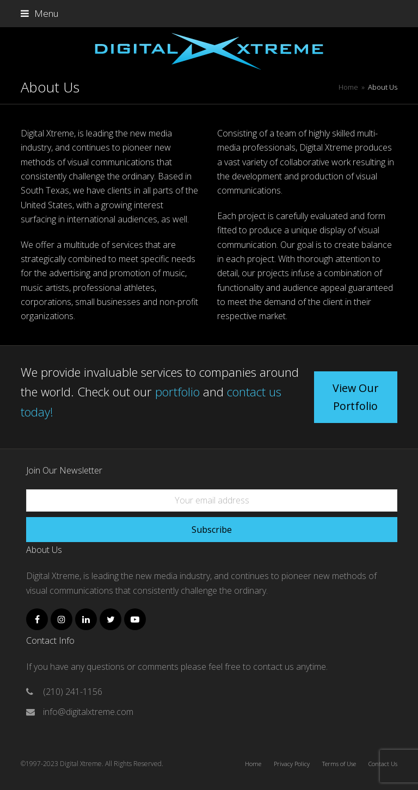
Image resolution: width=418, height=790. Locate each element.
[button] (39, 13)
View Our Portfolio (355, 397)
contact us (274, 667)
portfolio (177, 391)
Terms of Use (339, 764)
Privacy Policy (292, 764)
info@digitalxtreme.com (88, 712)
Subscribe (212, 530)
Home (253, 764)
